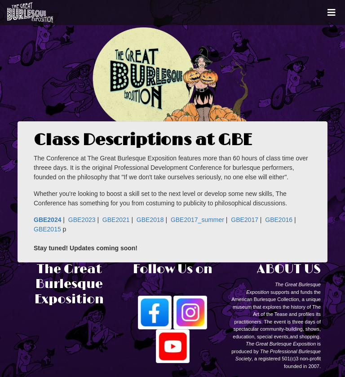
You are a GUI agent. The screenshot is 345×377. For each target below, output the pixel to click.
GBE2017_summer (197, 219)
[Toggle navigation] (331, 12)
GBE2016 (278, 219)
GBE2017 (244, 219)
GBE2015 (47, 229)
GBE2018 (150, 219)
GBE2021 (116, 219)
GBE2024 (47, 219)
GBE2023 (82, 219)
